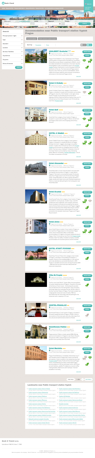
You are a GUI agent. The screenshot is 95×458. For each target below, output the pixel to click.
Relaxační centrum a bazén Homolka (39, 419)
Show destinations (24, 21)
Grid (84, 45)
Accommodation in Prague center (54, 8)
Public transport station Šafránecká (38, 392)
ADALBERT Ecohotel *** (60, 51)
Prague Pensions (30, 8)
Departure (51, 21)
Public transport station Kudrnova (68, 407)
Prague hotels (10, 8)
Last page (88, 379)
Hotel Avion (54, 222)
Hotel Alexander (56, 163)
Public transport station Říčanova (38, 400)
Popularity (38, 45)
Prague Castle (59, 101)
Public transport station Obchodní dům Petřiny (72, 415)
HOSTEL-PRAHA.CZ (58, 305)
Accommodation (31, 39)
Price (47, 45)
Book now (87, 52)
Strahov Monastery (69, 152)
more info (78, 76)
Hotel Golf (53, 110)
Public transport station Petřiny (37, 404)
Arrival (36, 21)
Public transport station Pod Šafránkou (39, 407)
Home (3, 8)
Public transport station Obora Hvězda (39, 389)
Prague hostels (39, 8)
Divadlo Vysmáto (63, 404)
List (90, 45)
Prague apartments (19, 8)
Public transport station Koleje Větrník (39, 423)
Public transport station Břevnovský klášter (71, 419)
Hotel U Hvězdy (56, 83)
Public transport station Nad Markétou (70, 389)
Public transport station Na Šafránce (69, 392)
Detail (87, 55)
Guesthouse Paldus (57, 327)
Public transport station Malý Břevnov (69, 411)
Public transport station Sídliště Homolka (40, 415)
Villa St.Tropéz (55, 275)
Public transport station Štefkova (38, 396)
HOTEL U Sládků (56, 133)
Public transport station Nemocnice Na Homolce (42, 411)
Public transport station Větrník (67, 423)
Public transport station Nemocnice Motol (70, 400)
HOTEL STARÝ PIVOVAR (60, 248)
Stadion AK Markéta (64, 396)
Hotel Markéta (55, 348)
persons (67, 21)
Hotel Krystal (55, 192)
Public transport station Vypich (47, 39)
